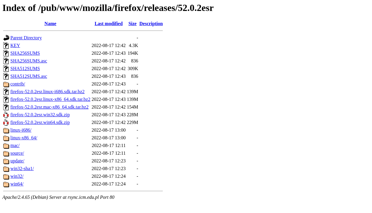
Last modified (108, 23)
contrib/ (17, 83)
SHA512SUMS (25, 68)
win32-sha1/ (22, 168)
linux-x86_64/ (23, 137)
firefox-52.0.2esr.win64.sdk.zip (40, 122)
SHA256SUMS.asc (28, 60)
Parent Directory (26, 37)
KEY (15, 45)
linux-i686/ (20, 130)
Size (133, 23)
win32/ (16, 176)
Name (50, 23)
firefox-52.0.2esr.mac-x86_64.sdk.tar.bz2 (49, 106)
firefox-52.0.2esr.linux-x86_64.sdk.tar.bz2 (50, 99)
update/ (17, 160)
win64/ (16, 183)
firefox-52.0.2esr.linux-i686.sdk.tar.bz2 (47, 91)
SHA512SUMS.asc (28, 76)
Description (151, 23)
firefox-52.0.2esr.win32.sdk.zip (40, 114)
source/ (17, 153)
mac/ (15, 145)
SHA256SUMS (25, 53)
